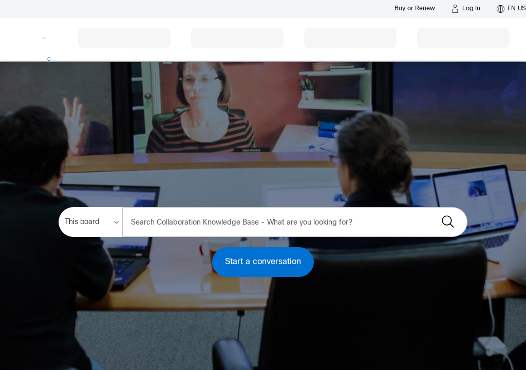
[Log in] (466, 8)
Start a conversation (263, 262)
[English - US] (511, 8)
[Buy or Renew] (414, 8)
